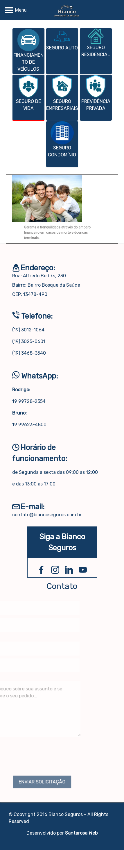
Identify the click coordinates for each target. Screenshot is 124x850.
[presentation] (62, 565)
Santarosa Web (81, 833)
